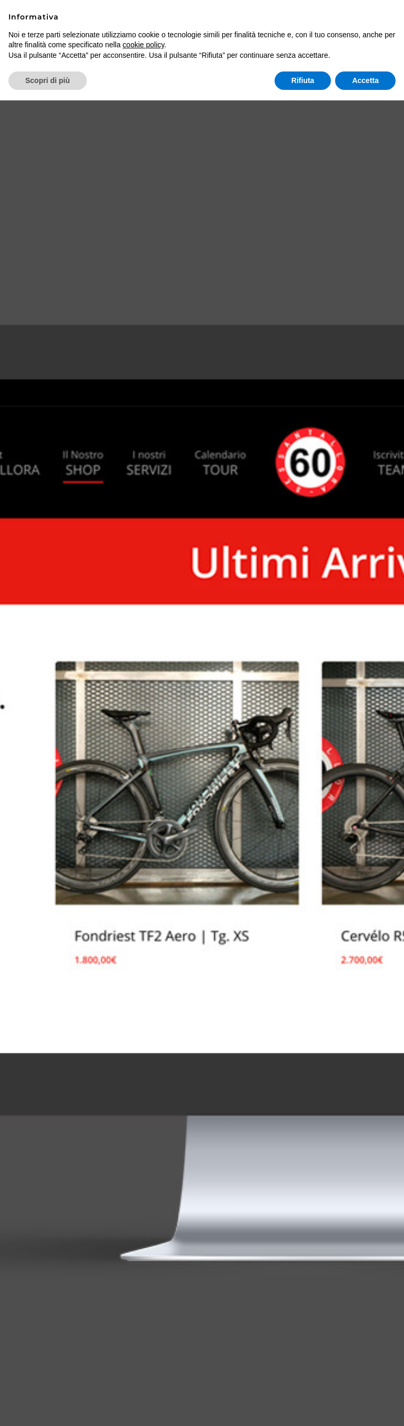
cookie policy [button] (143, 44)
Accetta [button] (365, 80)
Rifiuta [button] (303, 80)
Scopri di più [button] (47, 80)
